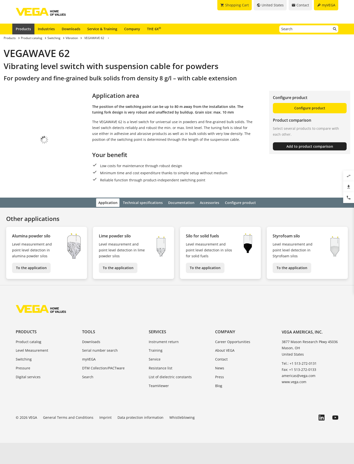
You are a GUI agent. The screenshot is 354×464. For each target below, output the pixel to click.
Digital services (28, 397)
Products (23, 29)
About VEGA (225, 371)
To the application (31, 289)
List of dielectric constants (170, 397)
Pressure (23, 389)
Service (155, 380)
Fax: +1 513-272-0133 (299, 390)
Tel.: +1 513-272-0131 (299, 384)
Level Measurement (32, 371)
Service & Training (102, 29)
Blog (218, 406)
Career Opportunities (232, 362)
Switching (24, 380)
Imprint (105, 438)
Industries (46, 29)
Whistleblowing (182, 438)
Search (87, 397)
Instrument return (164, 362)
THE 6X (154, 28)
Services (157, 353)
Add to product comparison (309, 146)
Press (219, 397)
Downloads (71, 29)
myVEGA (89, 380)
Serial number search (100, 371)
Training (155, 371)
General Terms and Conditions (68, 438)
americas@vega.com (298, 396)
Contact (221, 380)
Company (132, 29)
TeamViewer (159, 406)
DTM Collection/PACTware (103, 389)
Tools (88, 353)
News (219, 389)
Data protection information (140, 438)
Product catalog (28, 362)
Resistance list (160, 389)
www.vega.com (294, 403)
